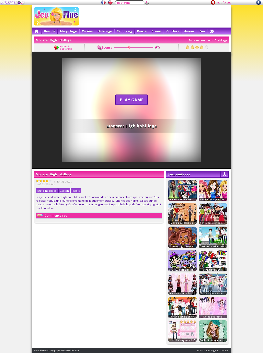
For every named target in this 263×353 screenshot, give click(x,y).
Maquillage (68, 31)
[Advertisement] (155, 16)
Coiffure (172, 31)
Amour (189, 31)
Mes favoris (224, 2)
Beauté (49, 31)
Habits (76, 191)
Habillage (105, 31)
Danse (142, 31)
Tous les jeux (197, 40)
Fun (202, 31)
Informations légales (208, 350)
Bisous (156, 31)
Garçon (64, 191)
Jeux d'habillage (217, 40)
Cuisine (87, 31)
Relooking (124, 31)
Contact (225, 350)
